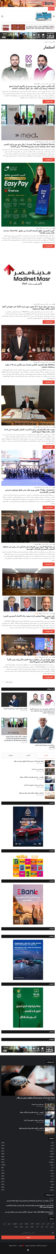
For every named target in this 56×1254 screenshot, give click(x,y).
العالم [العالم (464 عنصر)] (32, 1223)
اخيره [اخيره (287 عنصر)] (43, 1223)
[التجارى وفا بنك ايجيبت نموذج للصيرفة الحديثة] (14, 700)
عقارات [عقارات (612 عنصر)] (31, 1226)
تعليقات (10, 755)
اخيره (52, 1148)
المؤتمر (20, 1245)
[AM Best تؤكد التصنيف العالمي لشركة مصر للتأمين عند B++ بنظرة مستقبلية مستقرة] (28, 343)
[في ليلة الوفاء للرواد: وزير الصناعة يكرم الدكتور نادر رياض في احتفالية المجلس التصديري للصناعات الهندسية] (28, 527)
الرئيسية (52, 42)
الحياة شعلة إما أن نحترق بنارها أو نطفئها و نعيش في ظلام (28, 761)
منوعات (52, 1190)
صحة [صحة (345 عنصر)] (47, 1226)
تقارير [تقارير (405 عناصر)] (20, 1223)
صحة (52, 1173)
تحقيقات (51, 1156)
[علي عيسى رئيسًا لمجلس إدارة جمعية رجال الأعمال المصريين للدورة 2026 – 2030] (28, 589)
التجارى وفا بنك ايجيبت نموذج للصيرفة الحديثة (15, 708)
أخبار (52, 1142)
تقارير (52, 1159)
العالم (52, 1153)
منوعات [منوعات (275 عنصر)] (16, 1226)
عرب (52, 1178)
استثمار (52, 1151)
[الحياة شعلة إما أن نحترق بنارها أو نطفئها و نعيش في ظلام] (50, 763)
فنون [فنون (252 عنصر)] (26, 1226)
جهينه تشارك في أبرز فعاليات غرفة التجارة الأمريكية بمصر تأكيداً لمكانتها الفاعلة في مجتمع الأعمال (31, 661)
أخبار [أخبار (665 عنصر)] (53, 1223)
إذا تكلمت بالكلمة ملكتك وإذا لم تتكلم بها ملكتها (31, 793)
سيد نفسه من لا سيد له (37, 769)
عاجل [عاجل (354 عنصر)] (42, 1226)
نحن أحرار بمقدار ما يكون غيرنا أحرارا (33, 785)
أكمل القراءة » (48, 101)
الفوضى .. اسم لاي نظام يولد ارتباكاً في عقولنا (31, 777)
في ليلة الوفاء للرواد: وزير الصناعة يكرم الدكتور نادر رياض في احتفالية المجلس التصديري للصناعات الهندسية (29, 548)
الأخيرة (28, 755)
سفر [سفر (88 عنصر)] (4, 1223)
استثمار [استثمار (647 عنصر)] (37, 1223)
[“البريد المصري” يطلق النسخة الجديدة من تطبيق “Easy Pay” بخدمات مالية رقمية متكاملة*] (28, 195)
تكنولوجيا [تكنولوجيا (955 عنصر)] (15, 1223)
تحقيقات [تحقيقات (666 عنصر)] (26, 1223)
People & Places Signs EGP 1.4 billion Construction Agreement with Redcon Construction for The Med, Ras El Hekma (15, 738)
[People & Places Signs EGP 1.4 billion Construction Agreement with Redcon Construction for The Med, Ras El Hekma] (14, 726)
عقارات (52, 1181)
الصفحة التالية (7, 682)
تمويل (52, 1165)
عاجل (52, 1176)
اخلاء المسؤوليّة (13, 1245)
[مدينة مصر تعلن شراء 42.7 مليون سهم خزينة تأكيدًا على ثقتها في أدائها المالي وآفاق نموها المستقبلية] (28, 276)
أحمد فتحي (50, 84)
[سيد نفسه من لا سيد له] (50, 771)
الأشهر (46, 755)
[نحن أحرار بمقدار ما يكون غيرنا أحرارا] (50, 787)
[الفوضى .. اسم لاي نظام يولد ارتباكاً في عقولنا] (50, 779)
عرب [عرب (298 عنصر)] (37, 1226)
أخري (52, 1145)
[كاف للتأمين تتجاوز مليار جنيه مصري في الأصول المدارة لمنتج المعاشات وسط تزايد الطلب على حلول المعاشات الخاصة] (28, 67)
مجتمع (52, 1187)
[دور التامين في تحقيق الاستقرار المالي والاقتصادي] (42, 730)
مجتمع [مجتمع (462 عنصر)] (21, 1226)
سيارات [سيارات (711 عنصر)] (52, 1226)
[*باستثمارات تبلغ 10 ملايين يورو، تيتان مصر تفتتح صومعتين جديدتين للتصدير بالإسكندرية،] (28, 468)
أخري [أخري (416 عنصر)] (48, 1223)
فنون (52, 1184)
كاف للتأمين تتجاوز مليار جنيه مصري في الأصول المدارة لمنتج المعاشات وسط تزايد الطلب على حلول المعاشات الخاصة (32, 87)
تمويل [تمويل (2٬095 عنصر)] (9, 1223)
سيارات (52, 1170)
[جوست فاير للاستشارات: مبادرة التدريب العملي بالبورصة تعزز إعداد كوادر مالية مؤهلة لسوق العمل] (28, 405)
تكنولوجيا (51, 1162)
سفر (52, 1167)
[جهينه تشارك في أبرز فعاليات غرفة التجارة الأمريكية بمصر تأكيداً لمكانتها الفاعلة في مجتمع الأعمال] (28, 645)
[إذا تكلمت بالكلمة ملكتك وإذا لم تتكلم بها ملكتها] (50, 795)
